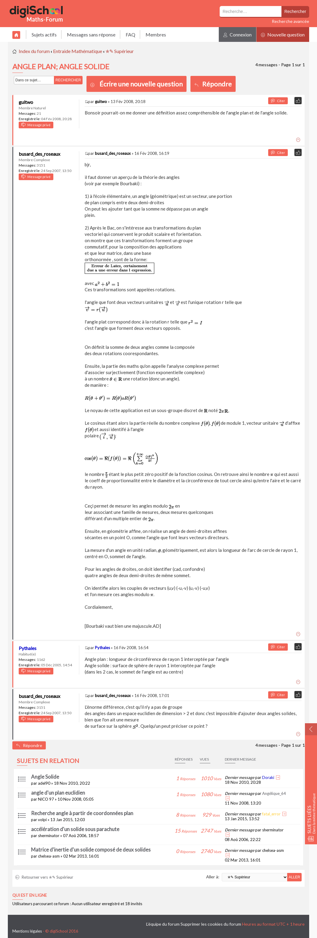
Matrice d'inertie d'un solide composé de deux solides (91, 849)
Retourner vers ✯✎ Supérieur (44, 877)
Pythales (27, 648)
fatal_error (271, 813)
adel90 (44, 783)
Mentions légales (27, 931)
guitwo (26, 102)
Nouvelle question (283, 34)
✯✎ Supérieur (119, 51)
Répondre (213, 84)
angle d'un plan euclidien (58, 792)
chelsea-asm (49, 856)
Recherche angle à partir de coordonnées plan (82, 813)
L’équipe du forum (163, 924)
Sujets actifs (44, 34)
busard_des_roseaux (39, 154)
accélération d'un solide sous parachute (75, 829)
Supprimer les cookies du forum (210, 924)
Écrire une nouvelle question (141, 84)
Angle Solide (45, 777)
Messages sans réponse (91, 34)
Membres (156, 34)
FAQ (130, 34)
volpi (42, 819)
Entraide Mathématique (77, 51)
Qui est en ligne (29, 895)
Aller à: (212, 876)
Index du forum (34, 51)
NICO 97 (46, 799)
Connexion (237, 34)
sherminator (48, 835)
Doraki (268, 777)
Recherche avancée (290, 21)
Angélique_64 (274, 793)
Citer (278, 101)
